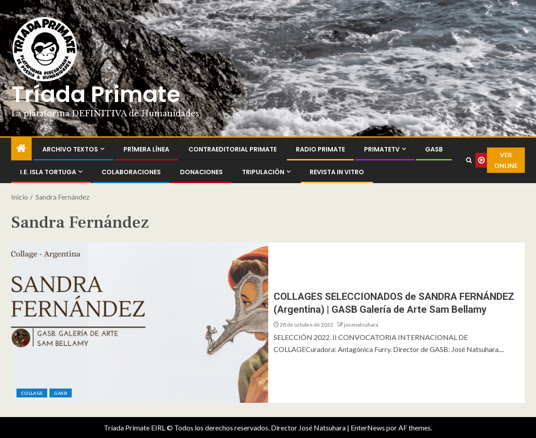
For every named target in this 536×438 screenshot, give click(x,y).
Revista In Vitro (337, 172)
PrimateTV (382, 149)
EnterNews (368, 427)
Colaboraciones (131, 172)
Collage (32, 393)
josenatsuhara (361, 324)
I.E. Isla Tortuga (48, 172)
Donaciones (201, 172)
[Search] (468, 160)
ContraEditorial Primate (232, 149)
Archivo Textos (70, 149)
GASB (434, 149)
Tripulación (263, 172)
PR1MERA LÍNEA (146, 149)
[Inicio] (21, 148)
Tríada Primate (95, 94)
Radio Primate (320, 149)
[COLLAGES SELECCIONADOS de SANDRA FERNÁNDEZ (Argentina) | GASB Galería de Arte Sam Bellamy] (139, 322)
